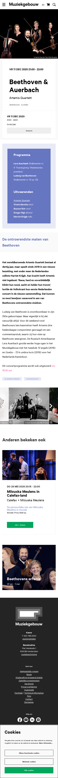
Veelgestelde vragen (29, 671)
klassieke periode (12, 379)
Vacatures (29, 683)
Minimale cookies (29, 761)
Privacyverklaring (29, 686)
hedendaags (14, 105)
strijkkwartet (32, 379)
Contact (29, 699)
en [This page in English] (43, 5)
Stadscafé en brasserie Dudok (29, 677)
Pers (29, 695)
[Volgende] (51, 406)
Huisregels (29, 689)
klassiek (24, 105)
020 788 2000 (30, 635)
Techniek (18, 692)
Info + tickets (20, 525)
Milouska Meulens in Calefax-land (23, 493)
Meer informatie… (46, 743)
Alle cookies (29, 770)
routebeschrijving (29, 654)
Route (29, 674)
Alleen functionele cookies (29, 753)
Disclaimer (29, 702)
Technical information (34, 692)
